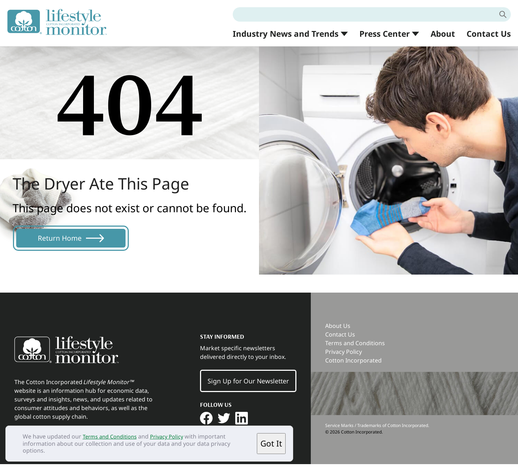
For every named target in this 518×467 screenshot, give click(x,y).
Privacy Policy (174, 436)
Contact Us (489, 34)
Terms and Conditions (112, 436)
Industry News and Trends (285, 34)
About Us (337, 329)
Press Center (384, 34)
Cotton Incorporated (353, 363)
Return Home (65, 239)
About (443, 34)
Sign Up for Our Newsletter (248, 383)
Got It (271, 443)
